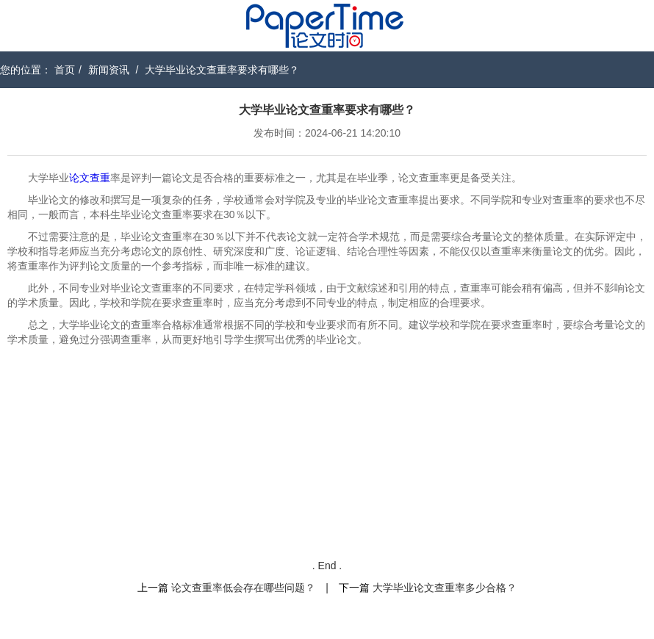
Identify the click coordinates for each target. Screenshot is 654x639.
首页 (64, 70)
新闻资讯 (108, 70)
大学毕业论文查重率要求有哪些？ (222, 70)
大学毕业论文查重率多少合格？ (445, 587)
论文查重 (89, 178)
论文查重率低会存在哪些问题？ (243, 587)
